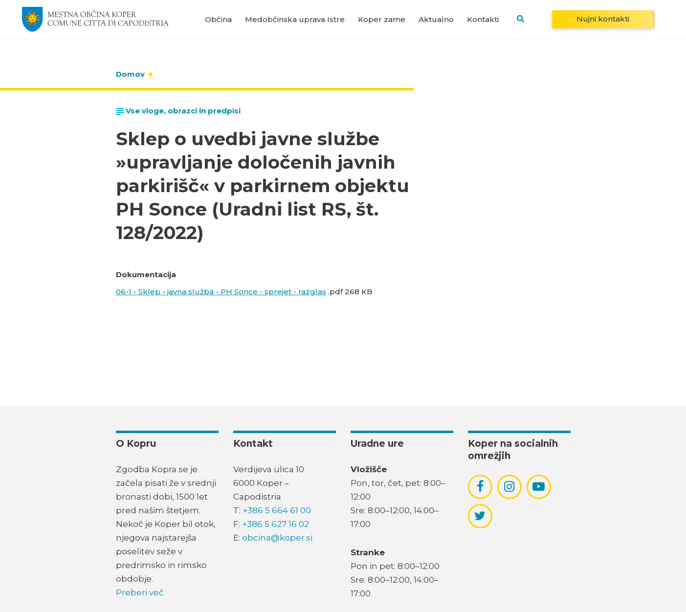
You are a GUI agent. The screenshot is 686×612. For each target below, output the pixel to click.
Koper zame (381, 19)
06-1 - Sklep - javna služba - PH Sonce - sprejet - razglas (221, 291)
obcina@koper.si (277, 538)
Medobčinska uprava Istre (295, 19)
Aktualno (436, 19)
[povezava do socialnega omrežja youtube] (538, 487)
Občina (218, 19)
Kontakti (483, 19)
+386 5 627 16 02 (275, 524)
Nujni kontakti (602, 18)
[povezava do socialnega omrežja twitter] (480, 515)
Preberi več (140, 592)
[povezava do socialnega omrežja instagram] (509, 486)
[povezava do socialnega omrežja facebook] (480, 486)
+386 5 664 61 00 (277, 510)
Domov (130, 74)
